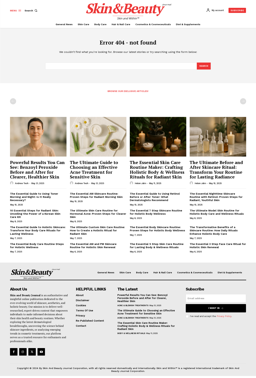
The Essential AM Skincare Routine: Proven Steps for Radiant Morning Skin (96, 197)
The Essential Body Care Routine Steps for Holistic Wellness (37, 247)
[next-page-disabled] (243, 103)
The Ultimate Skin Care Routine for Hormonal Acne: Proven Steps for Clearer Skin (98, 216)
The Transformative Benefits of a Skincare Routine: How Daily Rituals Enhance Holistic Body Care (214, 232)
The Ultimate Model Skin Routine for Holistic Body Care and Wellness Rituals (217, 214)
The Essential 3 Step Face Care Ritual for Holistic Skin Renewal (218, 247)
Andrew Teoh (22, 185)
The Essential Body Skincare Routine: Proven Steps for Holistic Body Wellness (157, 231)
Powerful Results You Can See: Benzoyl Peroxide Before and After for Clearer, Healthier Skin (37, 171)
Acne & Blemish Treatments (132, 307)
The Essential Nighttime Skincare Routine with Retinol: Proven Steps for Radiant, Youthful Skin (216, 199)
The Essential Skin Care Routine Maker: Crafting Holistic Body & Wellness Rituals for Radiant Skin (157, 171)
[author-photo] (12, 185)
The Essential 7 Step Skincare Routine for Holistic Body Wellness (156, 214)
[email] (216, 300)
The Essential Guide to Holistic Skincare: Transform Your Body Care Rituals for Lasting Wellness (37, 232)
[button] (32, 10)
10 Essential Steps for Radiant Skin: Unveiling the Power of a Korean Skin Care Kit (35, 216)
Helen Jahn (140, 185)
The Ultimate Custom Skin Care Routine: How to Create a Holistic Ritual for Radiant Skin (97, 232)
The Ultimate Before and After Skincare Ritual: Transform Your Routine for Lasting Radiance (216, 171)
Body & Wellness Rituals (131, 335)
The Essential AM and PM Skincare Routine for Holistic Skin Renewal (93, 247)
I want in (216, 310)
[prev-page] (13, 103)
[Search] (203, 67)
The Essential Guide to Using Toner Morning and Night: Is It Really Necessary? (34, 199)
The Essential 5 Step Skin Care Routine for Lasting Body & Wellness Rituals (157, 247)
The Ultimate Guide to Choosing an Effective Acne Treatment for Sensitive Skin (94, 171)
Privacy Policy (224, 318)
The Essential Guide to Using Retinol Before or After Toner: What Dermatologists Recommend (155, 199)
